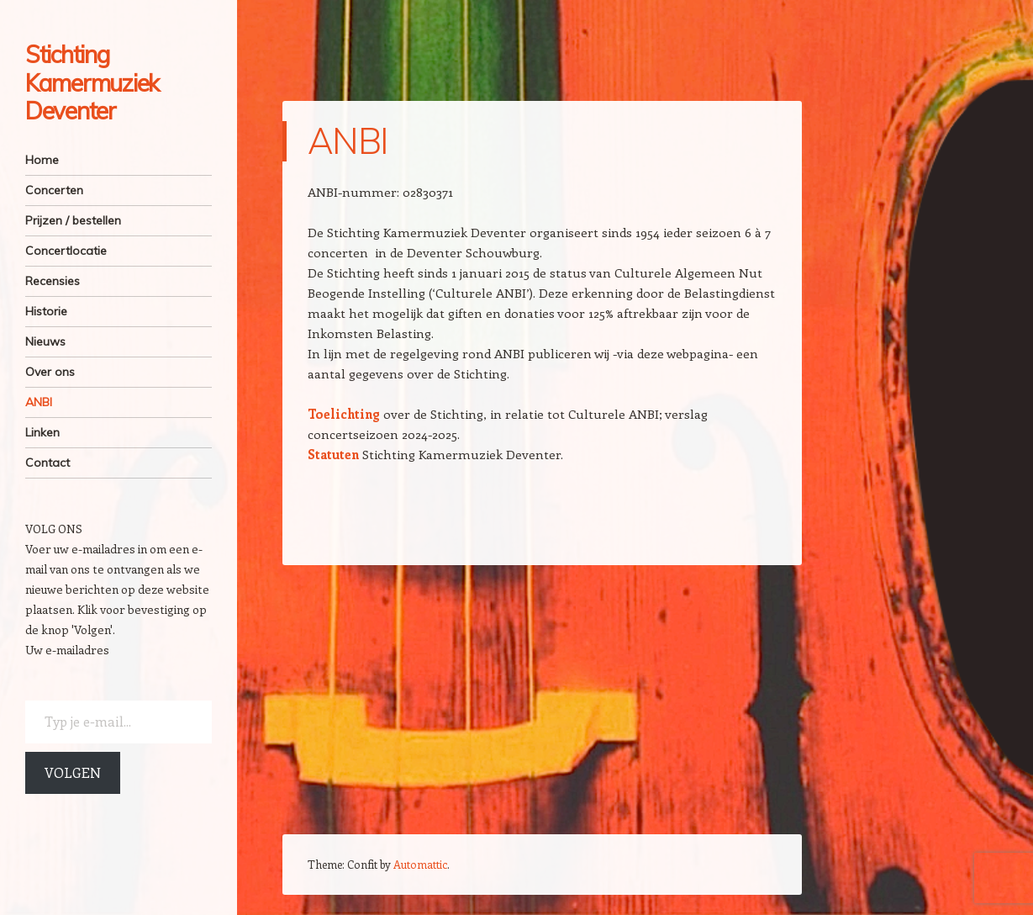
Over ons (50, 371)
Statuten (333, 454)
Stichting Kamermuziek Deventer (92, 82)
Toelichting (344, 413)
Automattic (420, 864)
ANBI (38, 402)
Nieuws (45, 341)
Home (42, 159)
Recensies (52, 280)
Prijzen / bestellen (73, 220)
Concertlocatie (66, 250)
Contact (47, 462)
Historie (46, 311)
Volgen (73, 772)
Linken (42, 432)
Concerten (54, 190)
